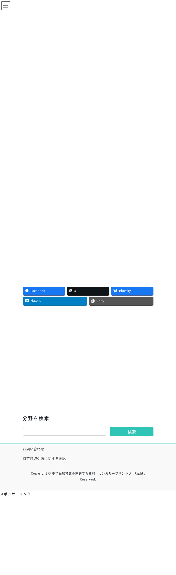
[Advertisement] (88, 89)
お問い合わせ (33, 448)
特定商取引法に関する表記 (44, 458)
